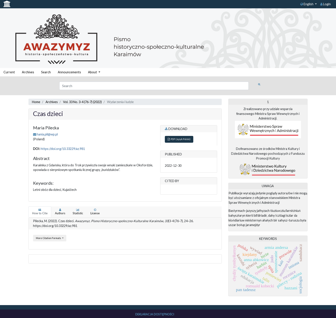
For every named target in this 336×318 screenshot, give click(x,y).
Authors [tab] (60, 211)
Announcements (69, 72)
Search (46, 72)
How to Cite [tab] (39, 211)
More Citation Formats (49, 238)
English (307, 4)
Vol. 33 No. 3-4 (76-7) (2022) (82, 102)
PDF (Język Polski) (179, 139)
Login (325, 4)
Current (9, 72)
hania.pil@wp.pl (47, 134)
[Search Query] (154, 86)
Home (36, 102)
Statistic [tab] (78, 211)
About (93, 72)
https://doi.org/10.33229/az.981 (63, 149)
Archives (28, 72)
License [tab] (95, 211)
